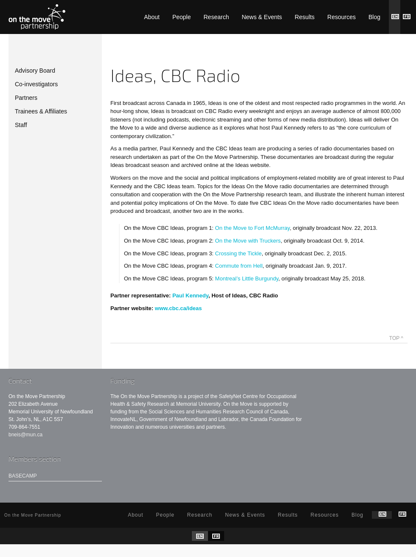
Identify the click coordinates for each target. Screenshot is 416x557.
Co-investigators (36, 84)
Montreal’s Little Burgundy (246, 278)
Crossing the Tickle (238, 253)
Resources (341, 17)
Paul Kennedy (190, 295)
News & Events (262, 17)
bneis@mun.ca (25, 435)
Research (216, 17)
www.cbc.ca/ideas (178, 308)
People (181, 17)
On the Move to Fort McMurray (252, 228)
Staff (21, 125)
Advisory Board (35, 70)
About (152, 17)
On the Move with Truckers (248, 241)
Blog (374, 17)
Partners (26, 97)
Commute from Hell (239, 266)
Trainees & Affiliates (41, 111)
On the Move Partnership (36, 17)
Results (305, 17)
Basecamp (22, 476)
